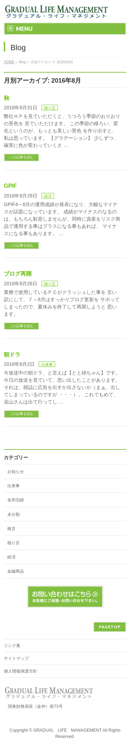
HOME (9, 62)
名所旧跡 (15, 500)
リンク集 (12, 645)
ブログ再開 (18, 274)
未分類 (13, 514)
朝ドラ (12, 355)
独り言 (49, 108)
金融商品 (15, 571)
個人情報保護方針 (20, 671)
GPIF (10, 186)
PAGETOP (110, 626)
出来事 (47, 364)
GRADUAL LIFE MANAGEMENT (67, 730)
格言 (11, 528)
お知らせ (15, 471)
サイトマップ (16, 658)
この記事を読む (21, 157)
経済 (48, 196)
